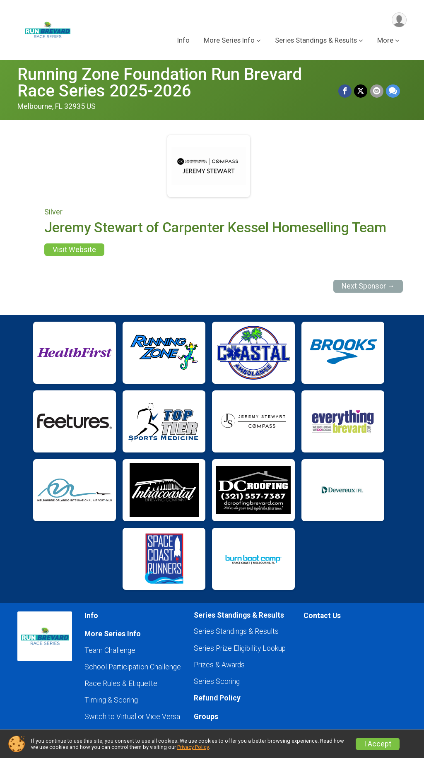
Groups (206, 716)
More (385, 41)
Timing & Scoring (111, 700)
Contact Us (322, 615)
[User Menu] (399, 20)
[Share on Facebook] (345, 91)
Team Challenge (109, 650)
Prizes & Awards (219, 665)
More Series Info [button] (229, 41)
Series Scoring (217, 681)
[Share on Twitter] (361, 91)
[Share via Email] (376, 91)
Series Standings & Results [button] (316, 41)
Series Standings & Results (236, 631)
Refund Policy (217, 698)
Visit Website (74, 249)
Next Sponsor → (368, 286)
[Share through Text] (393, 91)
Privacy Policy (193, 747)
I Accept (377, 744)
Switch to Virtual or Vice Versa (132, 716)
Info (183, 41)
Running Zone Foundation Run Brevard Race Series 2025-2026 (159, 83)
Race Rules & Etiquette (120, 683)
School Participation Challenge (132, 667)
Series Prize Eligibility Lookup (240, 648)
